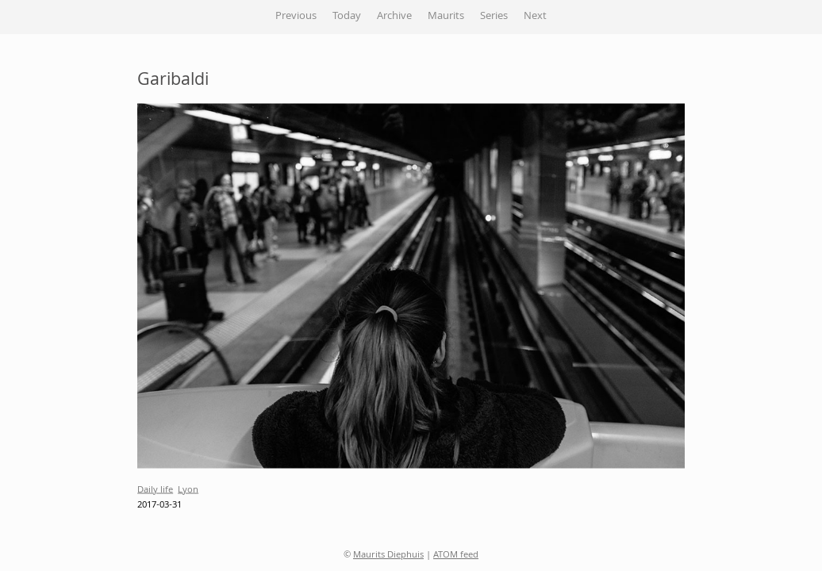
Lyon (188, 489)
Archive (394, 16)
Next (535, 16)
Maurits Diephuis (388, 555)
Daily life (155, 489)
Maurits (446, 16)
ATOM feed (455, 555)
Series (494, 16)
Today (346, 16)
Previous (296, 16)
